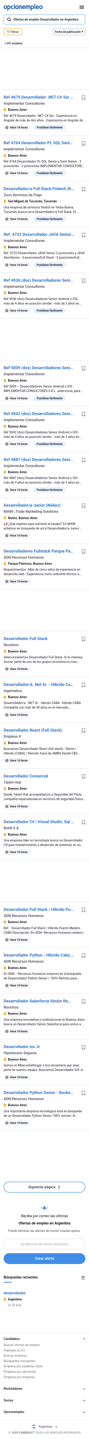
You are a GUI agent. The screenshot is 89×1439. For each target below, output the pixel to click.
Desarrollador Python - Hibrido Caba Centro (43, 955)
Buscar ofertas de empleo (22, 1345)
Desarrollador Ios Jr (22, 1046)
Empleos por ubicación (20, 1371)
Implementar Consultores (24, 103)
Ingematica (13, 691)
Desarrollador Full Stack (25, 638)
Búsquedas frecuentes (19, 1361)
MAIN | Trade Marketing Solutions (31, 511)
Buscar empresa (15, 1355)
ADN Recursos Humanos (24, 557)
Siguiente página (44, 1187)
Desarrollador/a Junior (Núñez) (32, 505)
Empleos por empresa (19, 1377)
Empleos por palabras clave (23, 1366)
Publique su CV (14, 1350)
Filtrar (13, 32)
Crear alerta (44, 1258)
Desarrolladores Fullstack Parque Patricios (43, 551)
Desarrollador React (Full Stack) (33, 730)
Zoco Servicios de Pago (23, 195)
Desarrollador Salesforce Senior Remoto (40, 1001)
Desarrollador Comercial (26, 776)
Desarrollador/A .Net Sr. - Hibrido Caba (39, 684)
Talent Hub (12, 782)
